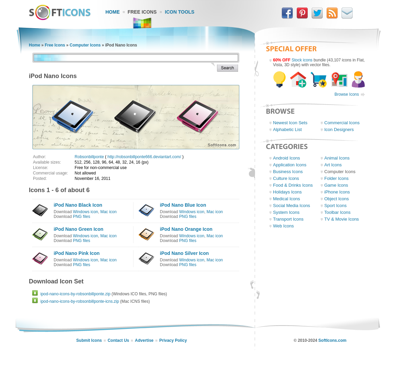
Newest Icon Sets (290, 122)
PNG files (81, 216)
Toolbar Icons (337, 212)
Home (113, 12)
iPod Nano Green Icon (78, 229)
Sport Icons (335, 205)
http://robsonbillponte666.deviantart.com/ (144, 156)
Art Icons (333, 164)
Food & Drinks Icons (293, 185)
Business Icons (288, 171)
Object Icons (336, 198)
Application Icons (289, 164)
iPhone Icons (337, 191)
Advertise (144, 340)
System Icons (286, 212)
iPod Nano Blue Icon (183, 205)
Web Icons (283, 225)
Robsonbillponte (89, 156)
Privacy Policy (173, 340)
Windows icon (85, 211)
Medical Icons (286, 198)
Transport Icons (288, 219)
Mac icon (108, 211)
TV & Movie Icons (341, 219)
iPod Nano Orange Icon (186, 229)
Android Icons (286, 158)
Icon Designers (339, 129)
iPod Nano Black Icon (78, 205)
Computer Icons (85, 45)
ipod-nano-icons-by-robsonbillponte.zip (75, 294)
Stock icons (302, 60)
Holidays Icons (287, 191)
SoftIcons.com (333, 340)
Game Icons (336, 185)
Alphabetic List (287, 129)
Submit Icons (89, 340)
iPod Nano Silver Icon (184, 253)
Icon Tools (180, 12)
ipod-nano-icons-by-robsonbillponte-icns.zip (79, 301)
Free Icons (142, 12)
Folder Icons (336, 178)
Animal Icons (336, 158)
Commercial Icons (342, 122)
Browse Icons (346, 94)
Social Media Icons (291, 205)
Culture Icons (286, 178)
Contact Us (118, 340)
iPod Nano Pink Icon (76, 253)
